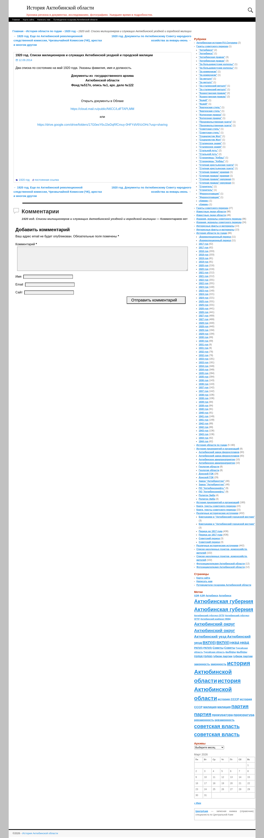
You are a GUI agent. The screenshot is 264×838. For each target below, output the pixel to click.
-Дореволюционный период (215, 236)
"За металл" (206, 78)
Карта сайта (28, 19)
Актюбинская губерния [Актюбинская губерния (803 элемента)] (223, 601)
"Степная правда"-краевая (214, 172)
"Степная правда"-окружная (215, 179)
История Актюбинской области (60, 8)
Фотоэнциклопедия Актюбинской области (221, 563)
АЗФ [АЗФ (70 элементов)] (196, 595)
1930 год (203, 337)
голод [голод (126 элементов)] (198, 656)
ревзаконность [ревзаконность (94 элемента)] (204, 720)
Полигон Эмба (207, 495)
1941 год (203, 416)
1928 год (203, 323)
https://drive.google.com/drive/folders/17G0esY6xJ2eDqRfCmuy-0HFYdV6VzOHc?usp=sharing (102, 124)
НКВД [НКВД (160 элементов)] (234, 643)
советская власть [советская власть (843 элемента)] (217, 726)
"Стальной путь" (208, 150)
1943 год (203, 430)
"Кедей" (203, 100)
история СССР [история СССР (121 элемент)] (228, 699)
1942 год (203, 423)
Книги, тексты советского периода (216, 506)
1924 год (203, 294)
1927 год (203, 315)
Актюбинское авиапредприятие (217, 459)
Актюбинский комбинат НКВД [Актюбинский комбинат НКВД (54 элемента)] (215, 619)
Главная (16, 19)
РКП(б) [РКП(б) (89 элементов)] (198, 647)
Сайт (19, 297)
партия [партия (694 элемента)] (240, 706)
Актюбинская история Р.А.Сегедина (217, 42)
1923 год (203, 287)
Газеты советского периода (212, 46)
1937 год (203, 387)
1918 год (203, 251)
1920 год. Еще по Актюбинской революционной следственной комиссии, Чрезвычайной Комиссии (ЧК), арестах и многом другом (57, 40)
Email (19, 289)
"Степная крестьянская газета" (216, 165)
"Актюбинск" (206, 50)
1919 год (203, 258)
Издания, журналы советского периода (219, 219)
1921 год (203, 272)
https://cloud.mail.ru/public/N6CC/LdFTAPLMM (102, 109)
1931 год (203, 344)
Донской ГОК (206, 473)
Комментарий (26, 244)
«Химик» (204, 200)
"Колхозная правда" (210, 114)
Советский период (209, 538)
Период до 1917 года (211, 531)
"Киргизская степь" (210, 107)
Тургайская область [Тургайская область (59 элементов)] (214, 652)
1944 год (203, 438)
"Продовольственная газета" (215, 122)
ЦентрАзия (202, 811)
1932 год (203, 351)
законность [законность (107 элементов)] (202, 664)
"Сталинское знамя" (210, 143)
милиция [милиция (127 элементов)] (210, 707)
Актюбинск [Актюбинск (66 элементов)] (212, 595)
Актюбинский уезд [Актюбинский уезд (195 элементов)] (210, 637)
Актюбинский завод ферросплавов (219, 452)
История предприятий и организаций (218, 448)
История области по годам (44, 31)
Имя (18, 281)
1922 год (203, 280)
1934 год (203, 366)
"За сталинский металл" (213, 86)
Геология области (209, 466)
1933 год (203, 358)
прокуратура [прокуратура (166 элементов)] (222, 715)
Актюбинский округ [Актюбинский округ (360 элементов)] (214, 624)
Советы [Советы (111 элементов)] (218, 647)
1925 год (203, 301)
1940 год (203, 409)
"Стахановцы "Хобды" (212, 157)
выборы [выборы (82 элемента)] (230, 651)
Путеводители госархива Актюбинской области (75, 19)
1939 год (203, 402)
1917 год (203, 244)
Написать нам (43, 19)
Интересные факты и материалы (215, 226)
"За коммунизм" (208, 71)
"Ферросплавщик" (209, 193)
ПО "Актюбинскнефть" (212, 488)
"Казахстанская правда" (213, 93)
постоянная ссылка (47, 179)
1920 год (70, 31)
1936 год (203, 380)
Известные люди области (211, 211)
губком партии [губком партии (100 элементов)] (222, 656)
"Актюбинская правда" (212, 57)
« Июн (197, 803)
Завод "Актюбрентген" (212, 481)
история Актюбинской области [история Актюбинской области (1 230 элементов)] (222, 672)
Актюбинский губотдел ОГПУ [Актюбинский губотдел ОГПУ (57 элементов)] (209, 615)
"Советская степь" (209, 129)
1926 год (203, 308)
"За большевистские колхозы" (216, 64)
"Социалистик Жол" (210, 136)
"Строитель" (206, 186)
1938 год (203, 394)
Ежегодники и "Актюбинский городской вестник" (227, 517)
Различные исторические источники (217, 513)
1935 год (203, 373)
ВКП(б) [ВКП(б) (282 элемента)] (209, 642)
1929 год (203, 330)
